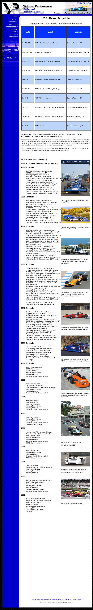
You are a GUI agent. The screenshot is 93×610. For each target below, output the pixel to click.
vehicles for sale (42, 599)
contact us (68, 599)
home (34, 599)
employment (77, 599)
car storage (53, 599)
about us (61, 599)
